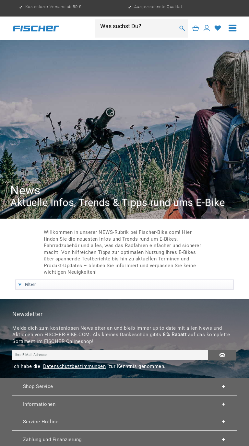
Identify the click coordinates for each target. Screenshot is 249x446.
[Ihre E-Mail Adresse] (110, 355)
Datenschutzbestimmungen (74, 366)
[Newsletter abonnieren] (222, 355)
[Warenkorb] (195, 28)
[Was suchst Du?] (137, 26)
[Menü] (233, 28)
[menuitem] (233, 28)
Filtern (27, 283)
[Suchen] (182, 28)
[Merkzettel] (217, 28)
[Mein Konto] (206, 28)
